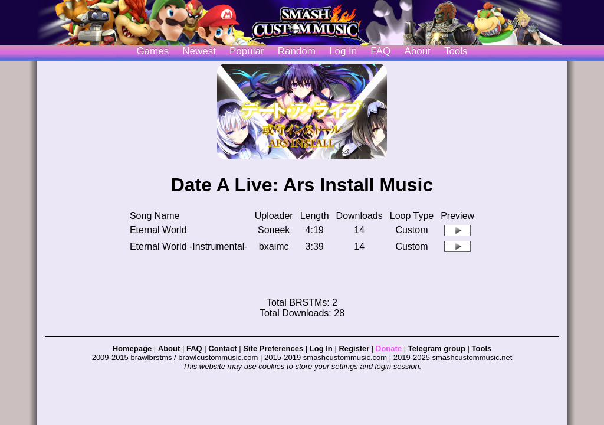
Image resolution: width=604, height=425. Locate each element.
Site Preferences (273, 348)
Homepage (132, 348)
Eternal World (158, 230)
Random (297, 51)
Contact (222, 348)
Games (152, 51)
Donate (389, 348)
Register (354, 348)
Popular (246, 51)
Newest (199, 51)
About (417, 51)
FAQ (380, 51)
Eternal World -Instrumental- (189, 246)
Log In (321, 348)
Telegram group (436, 348)
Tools (456, 51)
